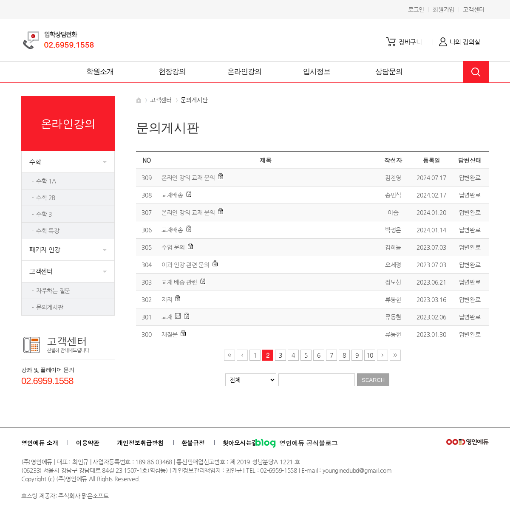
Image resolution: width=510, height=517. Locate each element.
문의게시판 (49, 307)
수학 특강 (48, 230)
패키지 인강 (44, 249)
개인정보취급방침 (140, 442)
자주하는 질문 (53, 290)
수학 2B (45, 197)
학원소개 (100, 72)
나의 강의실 (465, 41)
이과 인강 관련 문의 (186, 264)
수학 (35, 161)
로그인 (416, 9)
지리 (167, 299)
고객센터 (473, 9)
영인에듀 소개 (39, 442)
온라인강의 (244, 72)
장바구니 (410, 41)
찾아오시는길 (239, 442)
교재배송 (172, 195)
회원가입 (443, 9)
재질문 (170, 334)
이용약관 (87, 442)
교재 (167, 317)
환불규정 (193, 442)
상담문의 (389, 72)
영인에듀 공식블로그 (296, 443)
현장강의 (172, 72)
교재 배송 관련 (179, 282)
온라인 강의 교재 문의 (188, 177)
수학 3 (44, 214)
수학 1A (46, 181)
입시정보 (317, 72)
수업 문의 (173, 247)
